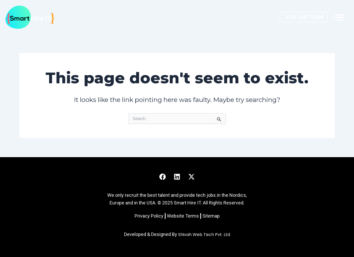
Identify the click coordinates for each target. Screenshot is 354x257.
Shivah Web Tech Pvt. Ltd (204, 235)
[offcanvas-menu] (338, 17)
